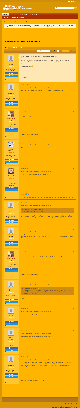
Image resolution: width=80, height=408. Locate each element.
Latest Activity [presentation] (13, 47)
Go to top (74, 399)
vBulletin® (69, 405)
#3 (73, 111)
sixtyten (11, 149)
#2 (73, 85)
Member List (15, 17)
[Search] (64, 8)
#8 (73, 251)
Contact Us (61, 399)
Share (11, 73)
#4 (73, 142)
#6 (73, 202)
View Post (42, 209)
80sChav (11, 63)
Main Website (34, 14)
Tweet (11, 75)
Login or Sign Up (72, 1)
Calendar (21, 17)
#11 (73, 330)
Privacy (68, 399)
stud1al (11, 92)
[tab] (6, 48)
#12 (73, 357)
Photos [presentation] (20, 47)
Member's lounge (23, 21)
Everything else (15, 21)
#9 (73, 282)
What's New (14, 14)
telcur (10, 337)
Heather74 (11, 175)
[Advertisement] (40, 35)
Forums (5, 14)
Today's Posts (23, 14)
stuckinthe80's (11, 118)
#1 (73, 56)
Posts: (9, 70)
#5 (73, 168)
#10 (73, 308)
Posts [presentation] (6, 47)
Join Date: (8, 69)
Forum (8, 21)
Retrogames (11, 364)
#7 (73, 229)
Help (56, 399)
